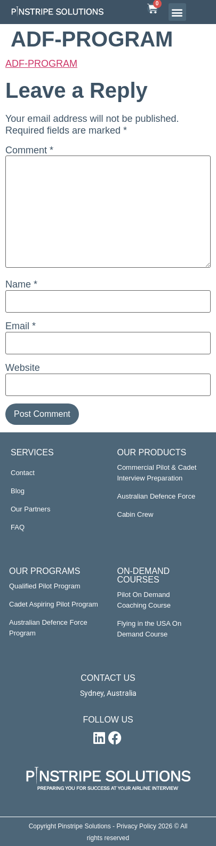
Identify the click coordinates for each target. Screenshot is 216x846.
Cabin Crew (135, 514)
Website (22, 367)
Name (21, 284)
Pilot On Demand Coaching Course (144, 600)
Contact (23, 473)
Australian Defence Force (156, 496)
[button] (177, 12)
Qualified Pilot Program (45, 586)
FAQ (18, 527)
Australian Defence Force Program (48, 627)
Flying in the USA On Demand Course (149, 628)
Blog (18, 491)
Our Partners (30, 509)
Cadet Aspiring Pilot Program (53, 604)
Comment (29, 150)
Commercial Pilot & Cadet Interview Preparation (157, 472)
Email (20, 326)
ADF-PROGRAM (41, 63)
